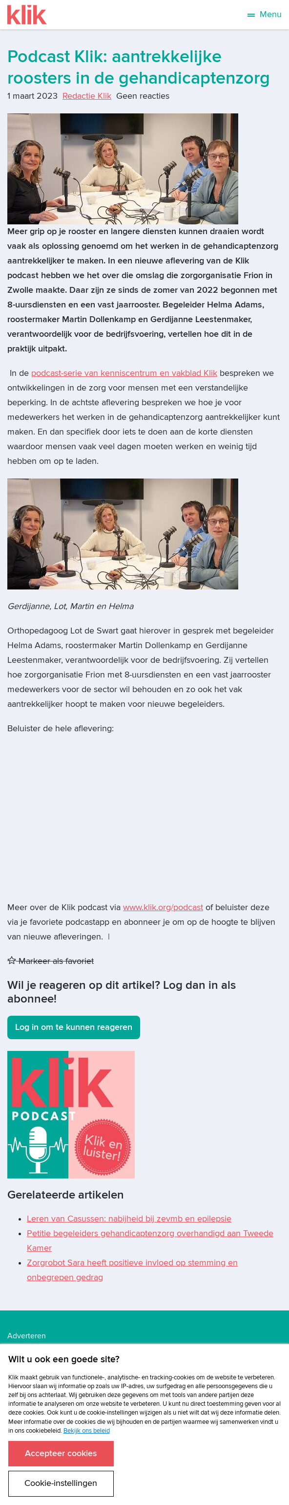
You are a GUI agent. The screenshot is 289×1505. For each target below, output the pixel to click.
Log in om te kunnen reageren (73, 1027)
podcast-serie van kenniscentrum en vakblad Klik (124, 373)
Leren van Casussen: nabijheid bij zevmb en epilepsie (129, 1219)
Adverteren (26, 1336)
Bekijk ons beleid (86, 1431)
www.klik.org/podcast (163, 907)
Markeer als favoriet (50, 961)
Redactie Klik (86, 96)
